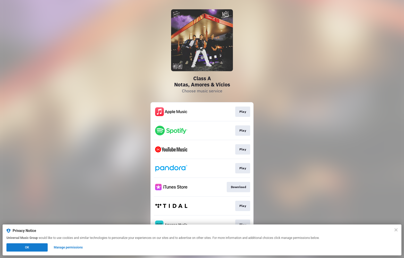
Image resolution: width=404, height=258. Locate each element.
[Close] (396, 230)
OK (27, 247)
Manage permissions (68, 247)
